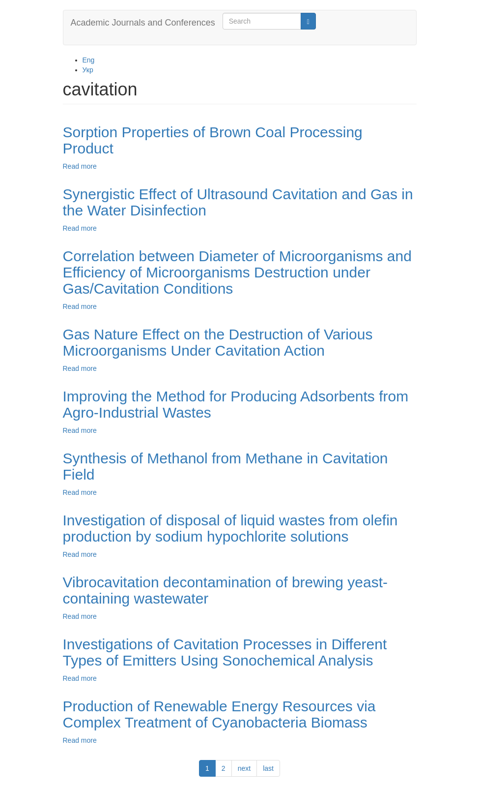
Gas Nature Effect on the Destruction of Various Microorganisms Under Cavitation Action (218, 342)
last (268, 768)
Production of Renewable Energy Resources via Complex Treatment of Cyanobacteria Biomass (219, 714)
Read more (80, 166)
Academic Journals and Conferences (143, 23)
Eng (89, 60)
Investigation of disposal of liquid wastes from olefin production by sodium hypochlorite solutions (230, 528)
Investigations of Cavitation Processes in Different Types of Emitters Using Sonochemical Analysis (225, 652)
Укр (88, 70)
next (244, 768)
